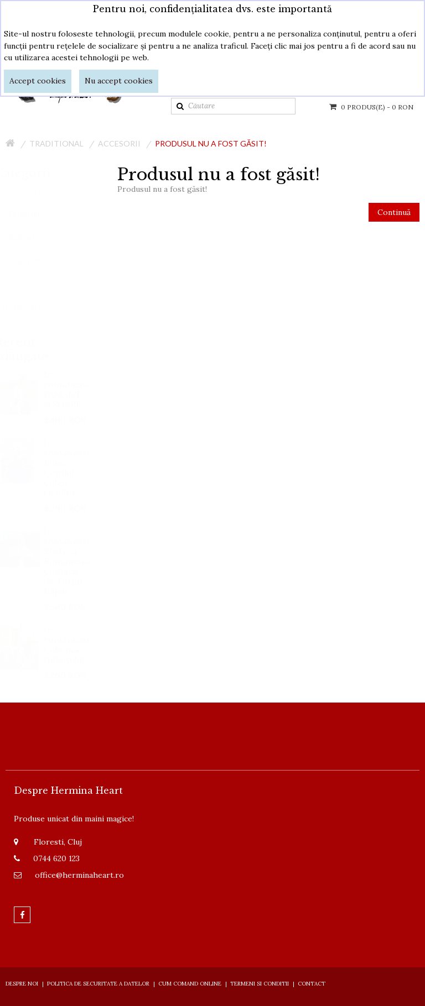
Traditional (56, 143)
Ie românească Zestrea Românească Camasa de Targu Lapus (77, 561)
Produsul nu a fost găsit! (211, 143)
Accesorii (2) (40, 284)
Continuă (394, 212)
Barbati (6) (37, 238)
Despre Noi (22, 983)
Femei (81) (36, 214)
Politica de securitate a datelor (98, 983)
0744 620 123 (56, 858)
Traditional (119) (35, 191)
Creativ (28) (27, 307)
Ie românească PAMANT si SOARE (77, 389)
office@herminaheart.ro (79, 875)
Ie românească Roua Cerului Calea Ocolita (77, 467)
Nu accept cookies (119, 81)
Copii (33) (35, 261)
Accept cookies (37, 81)
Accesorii (119, 143)
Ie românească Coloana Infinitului (77, 644)
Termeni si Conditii (259, 983)
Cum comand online (189, 983)
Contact (311, 983)
